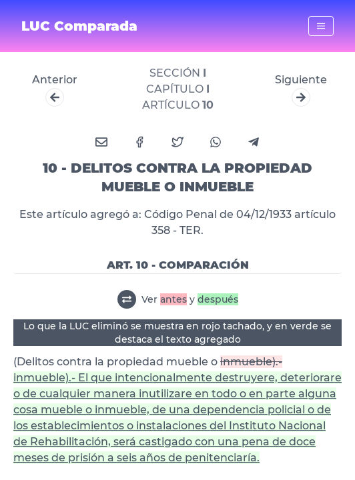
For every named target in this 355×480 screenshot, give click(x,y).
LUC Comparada (79, 26)
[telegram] (254, 142)
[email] (101, 142)
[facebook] (139, 142)
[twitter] (177, 142)
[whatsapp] (216, 142)
